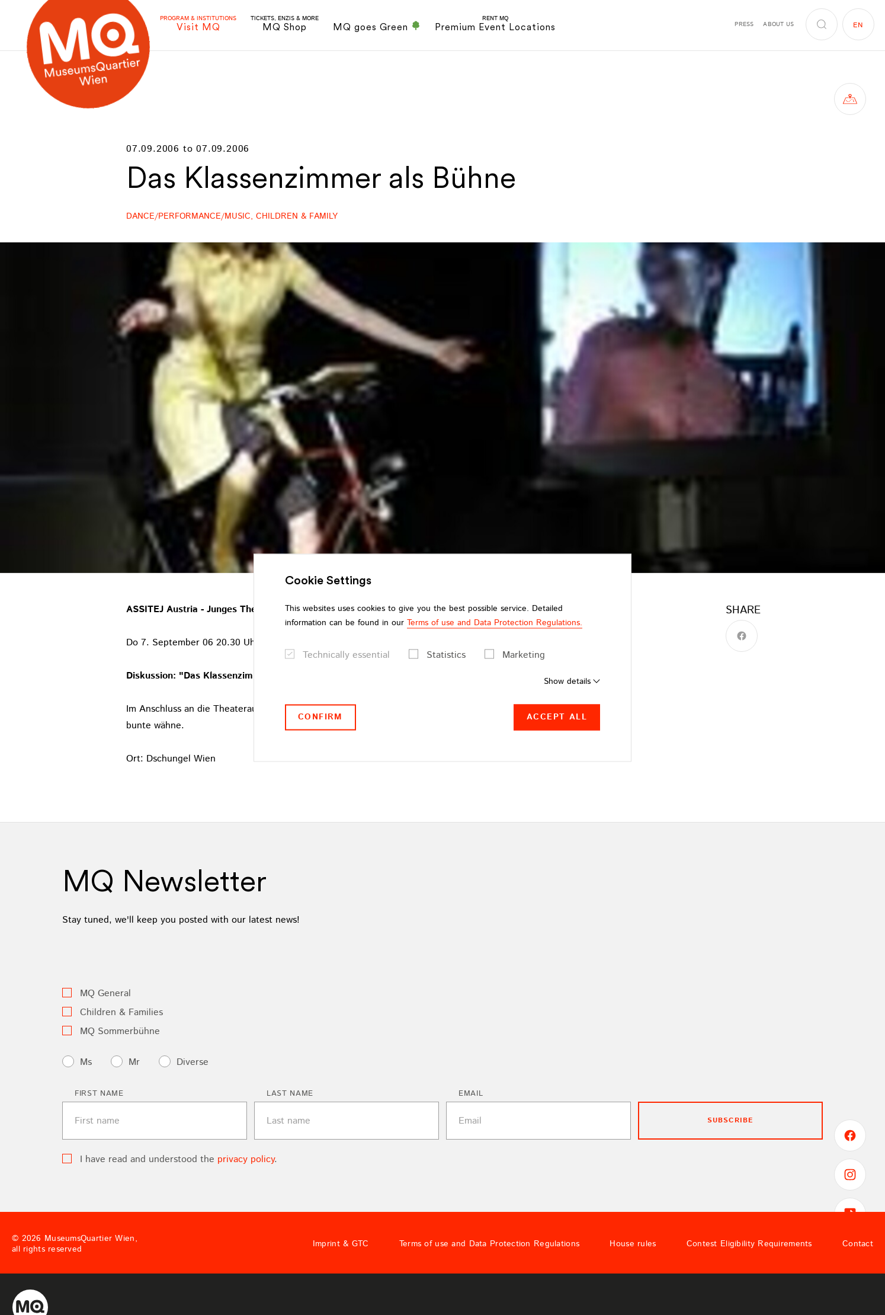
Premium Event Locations (495, 24)
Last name (290, 1093)
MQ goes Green (377, 27)
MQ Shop (285, 24)
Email (470, 1093)
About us (778, 24)
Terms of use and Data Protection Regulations (489, 1244)
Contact (857, 1244)
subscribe (730, 1120)
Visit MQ (198, 24)
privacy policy (245, 1159)
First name (99, 1093)
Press (744, 24)
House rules (633, 1244)
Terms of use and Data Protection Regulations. (494, 623)
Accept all (557, 717)
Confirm (320, 717)
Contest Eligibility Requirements (749, 1244)
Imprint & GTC (341, 1244)
